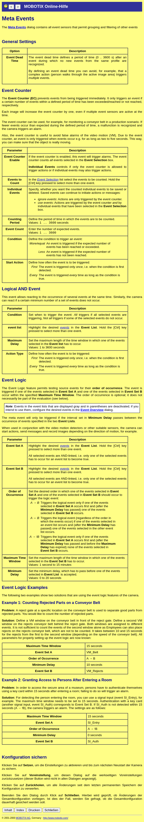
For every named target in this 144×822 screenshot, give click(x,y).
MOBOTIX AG (23, 819)
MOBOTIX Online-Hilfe (46, 6)
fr (128, 811)
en (119, 811)
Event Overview (92, 411)
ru (140, 811)
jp (136, 811)
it (132, 811)
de (114, 811)
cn (109, 811)
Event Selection (48, 179)
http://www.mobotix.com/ (55, 819)
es (124, 811)
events (64, 328)
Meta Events (17, 27)
